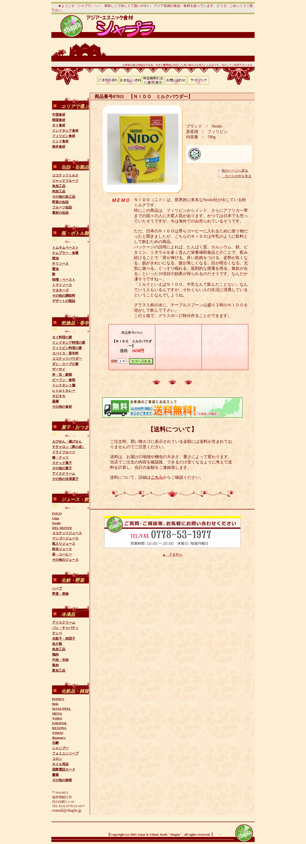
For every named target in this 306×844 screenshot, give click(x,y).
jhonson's (59, 738)
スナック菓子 (62, 463)
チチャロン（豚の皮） (68, 447)
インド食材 (60, 141)
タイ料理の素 (62, 337)
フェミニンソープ (65, 753)
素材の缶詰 (60, 213)
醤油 (55, 269)
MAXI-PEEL (61, 709)
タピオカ (58, 396)
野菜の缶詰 (60, 202)
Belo (55, 704)
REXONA (59, 728)
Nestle (56, 523)
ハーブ (57, 588)
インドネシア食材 (65, 130)
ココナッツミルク (65, 175)
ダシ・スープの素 (65, 364)
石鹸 (55, 743)
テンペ (57, 633)
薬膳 (55, 401)
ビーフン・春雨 (63, 380)
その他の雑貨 (62, 780)
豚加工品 (58, 670)
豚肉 (55, 665)
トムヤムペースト (65, 247)
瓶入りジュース (63, 544)
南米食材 (58, 146)
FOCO (57, 513)
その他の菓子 (62, 468)
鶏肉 (55, 654)
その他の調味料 (63, 295)
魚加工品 (58, 186)
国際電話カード (63, 769)
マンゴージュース (65, 538)
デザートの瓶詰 (63, 301)
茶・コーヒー (62, 554)
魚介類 (57, 644)
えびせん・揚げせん (67, 441)
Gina (55, 518)
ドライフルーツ (63, 452)
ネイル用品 (60, 764)
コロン (57, 759)
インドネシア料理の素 (68, 342)
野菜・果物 (60, 594)
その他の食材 (62, 407)
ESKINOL (59, 723)
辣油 (55, 258)
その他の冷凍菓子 (65, 479)
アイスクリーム (63, 473)
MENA (57, 713)
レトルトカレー (63, 391)
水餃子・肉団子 (63, 638)
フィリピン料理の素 (67, 348)
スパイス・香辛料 (65, 353)
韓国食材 (58, 120)
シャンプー (60, 748)
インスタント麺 (63, 385)
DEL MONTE (62, 528)
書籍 (55, 775)
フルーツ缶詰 (62, 207)
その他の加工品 (63, 197)
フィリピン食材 (63, 136)
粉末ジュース (62, 549)
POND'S (58, 699)
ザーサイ (58, 369)
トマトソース (62, 285)
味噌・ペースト (63, 279)
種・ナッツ (60, 457)
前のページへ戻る (235, 170)
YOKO (57, 718)
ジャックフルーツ (65, 181)
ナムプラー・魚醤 (65, 253)
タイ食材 (58, 125)
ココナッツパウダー (67, 358)
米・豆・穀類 (62, 374)
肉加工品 (58, 191)
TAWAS (57, 733)
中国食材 (58, 114)
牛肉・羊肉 (60, 660)
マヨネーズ (60, 290)
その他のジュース (65, 560)
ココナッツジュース (67, 533)
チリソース (60, 263)
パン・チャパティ (65, 628)
